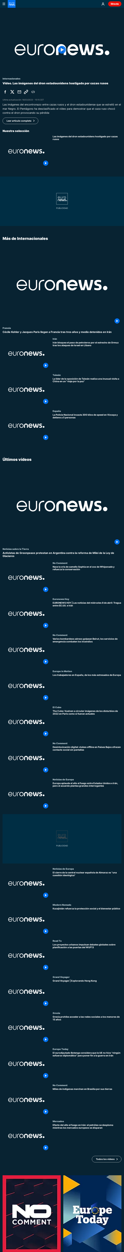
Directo (115, 3)
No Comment (60, 563)
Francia (7, 328)
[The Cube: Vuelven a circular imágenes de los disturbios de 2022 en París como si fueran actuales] (87, 724)
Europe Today (60, 1049)
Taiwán (57, 374)
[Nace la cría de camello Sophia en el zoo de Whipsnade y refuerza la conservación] (87, 580)
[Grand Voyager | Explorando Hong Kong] (87, 994)
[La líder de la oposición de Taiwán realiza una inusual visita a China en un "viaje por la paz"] (87, 391)
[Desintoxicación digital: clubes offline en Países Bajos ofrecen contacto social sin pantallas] (87, 760)
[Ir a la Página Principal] (12, 4)
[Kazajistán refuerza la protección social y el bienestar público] (87, 921)
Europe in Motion (62, 671)
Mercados (58, 1121)
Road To (57, 941)
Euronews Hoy (61, 599)
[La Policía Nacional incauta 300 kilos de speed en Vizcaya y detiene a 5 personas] (87, 428)
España (57, 411)
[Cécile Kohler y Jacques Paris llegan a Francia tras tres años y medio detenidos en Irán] (62, 332)
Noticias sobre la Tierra (16, 549)
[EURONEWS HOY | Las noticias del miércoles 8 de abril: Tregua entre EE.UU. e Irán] (87, 616)
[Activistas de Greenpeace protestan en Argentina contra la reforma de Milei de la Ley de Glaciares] (62, 554)
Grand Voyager (61, 977)
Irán (55, 338)
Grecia (56, 1013)
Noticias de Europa (63, 779)
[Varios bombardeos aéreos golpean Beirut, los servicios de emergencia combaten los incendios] (87, 652)
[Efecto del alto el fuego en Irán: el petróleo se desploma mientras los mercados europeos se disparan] (87, 1138)
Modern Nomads (62, 904)
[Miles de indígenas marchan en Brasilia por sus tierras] (87, 1102)
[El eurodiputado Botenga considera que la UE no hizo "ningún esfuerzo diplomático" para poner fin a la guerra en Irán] (87, 1066)
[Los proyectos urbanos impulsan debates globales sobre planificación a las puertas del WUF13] (87, 957)
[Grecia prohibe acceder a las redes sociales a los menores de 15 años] (87, 1030)
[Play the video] (62, 50)
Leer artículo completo (19, 120)
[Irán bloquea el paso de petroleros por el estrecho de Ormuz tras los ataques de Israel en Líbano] (87, 355)
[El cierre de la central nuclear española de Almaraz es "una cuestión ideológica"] (87, 885)
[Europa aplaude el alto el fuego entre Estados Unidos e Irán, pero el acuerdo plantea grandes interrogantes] (87, 796)
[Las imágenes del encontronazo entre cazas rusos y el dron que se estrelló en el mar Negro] (87, 151)
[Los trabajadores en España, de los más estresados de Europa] (87, 688)
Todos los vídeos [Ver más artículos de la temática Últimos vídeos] (105, 1159)
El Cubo (57, 707)
